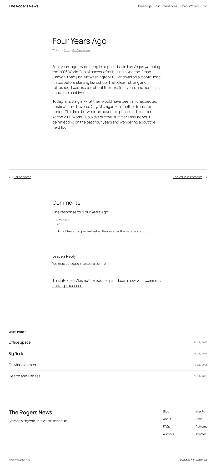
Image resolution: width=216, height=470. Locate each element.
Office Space (20, 342)
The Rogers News (23, 5)
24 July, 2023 (200, 342)
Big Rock (16, 354)
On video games (22, 365)
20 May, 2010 (62, 219)
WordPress (201, 459)
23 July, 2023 (200, 353)
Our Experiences (81, 50)
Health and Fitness (24, 376)
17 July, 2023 (200, 364)
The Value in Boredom (187, 177)
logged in (76, 263)
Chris (67, 50)
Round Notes (22, 177)
